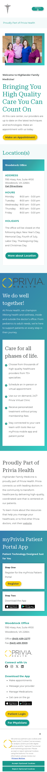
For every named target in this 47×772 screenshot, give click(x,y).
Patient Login (17, 713)
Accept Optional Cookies (23, 763)
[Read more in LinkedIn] (22, 666)
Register (13, 583)
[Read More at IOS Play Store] (11, 703)
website (27, 523)
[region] (23, 750)
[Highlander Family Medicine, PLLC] (7, 8)
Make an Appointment (20, 137)
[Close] (40, 734)
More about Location (22, 255)
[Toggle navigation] (38, 9)
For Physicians (17, 722)
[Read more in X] (17, 666)
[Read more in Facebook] (7, 666)
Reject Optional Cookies (23, 769)
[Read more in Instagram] (12, 666)
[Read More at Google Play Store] (25, 703)
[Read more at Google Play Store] (28, 606)
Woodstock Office (16, 165)
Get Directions (13, 186)
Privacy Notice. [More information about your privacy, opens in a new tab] (18, 758)
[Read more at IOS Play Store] (12, 606)
